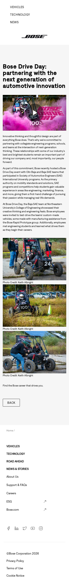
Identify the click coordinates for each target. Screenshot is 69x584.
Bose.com (12, 509)
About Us (12, 476)
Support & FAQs (16, 485)
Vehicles (17, 7)
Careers (11, 493)
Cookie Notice (15, 575)
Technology (20, 14)
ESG (9, 501)
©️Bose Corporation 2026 (23, 553)
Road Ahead (15, 461)
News (14, 22)
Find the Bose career (14, 385)
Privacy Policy (15, 560)
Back (11, 402)
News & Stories (17, 468)
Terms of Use (15, 568)
